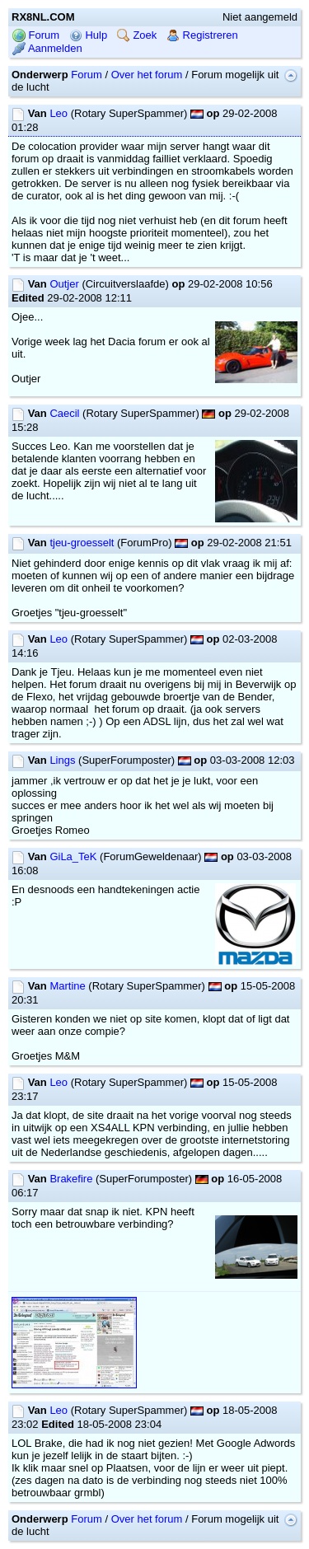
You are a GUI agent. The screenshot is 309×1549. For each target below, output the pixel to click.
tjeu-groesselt (81, 542)
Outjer (63, 284)
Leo (58, 113)
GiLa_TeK (72, 856)
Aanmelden (47, 48)
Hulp (88, 35)
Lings (62, 760)
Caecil (64, 413)
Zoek (137, 35)
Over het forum (147, 74)
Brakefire (70, 1178)
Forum (35, 35)
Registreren (202, 35)
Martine (67, 986)
